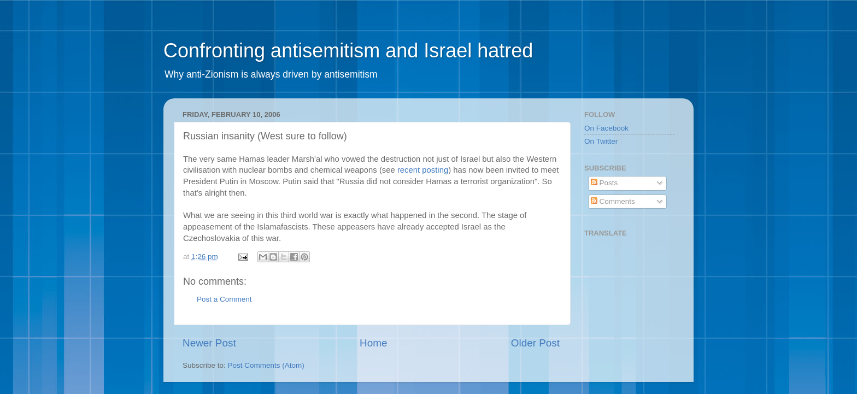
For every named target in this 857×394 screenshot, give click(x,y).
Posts (604, 183)
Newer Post (209, 343)
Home (373, 343)
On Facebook (606, 128)
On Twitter (601, 141)
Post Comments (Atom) (266, 365)
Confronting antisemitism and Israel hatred (348, 50)
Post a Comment (224, 299)
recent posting (422, 170)
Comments (613, 201)
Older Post (535, 343)
